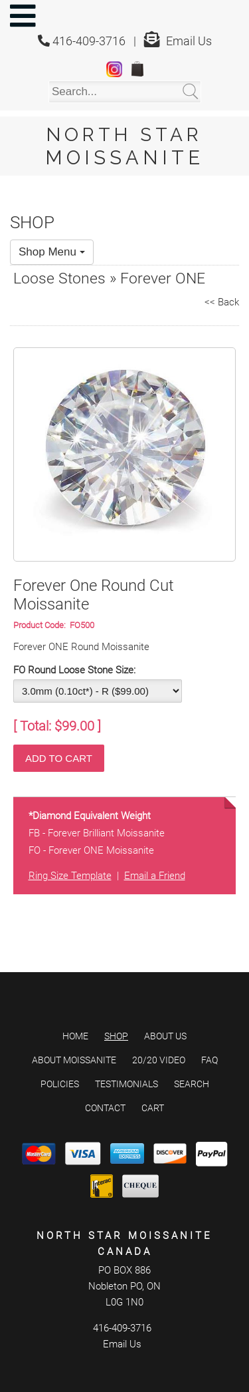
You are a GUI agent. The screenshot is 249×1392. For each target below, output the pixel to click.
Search (191, 1084)
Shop (116, 1036)
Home (75, 1036)
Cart (152, 1108)
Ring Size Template (70, 876)
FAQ (209, 1060)
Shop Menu (52, 252)
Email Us (189, 41)
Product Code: (41, 625)
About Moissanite (74, 1060)
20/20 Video (158, 1060)
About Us (165, 1036)
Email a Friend (154, 876)
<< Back (222, 302)
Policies (60, 1084)
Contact (105, 1108)
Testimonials (126, 1084)
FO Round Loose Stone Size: (74, 670)
